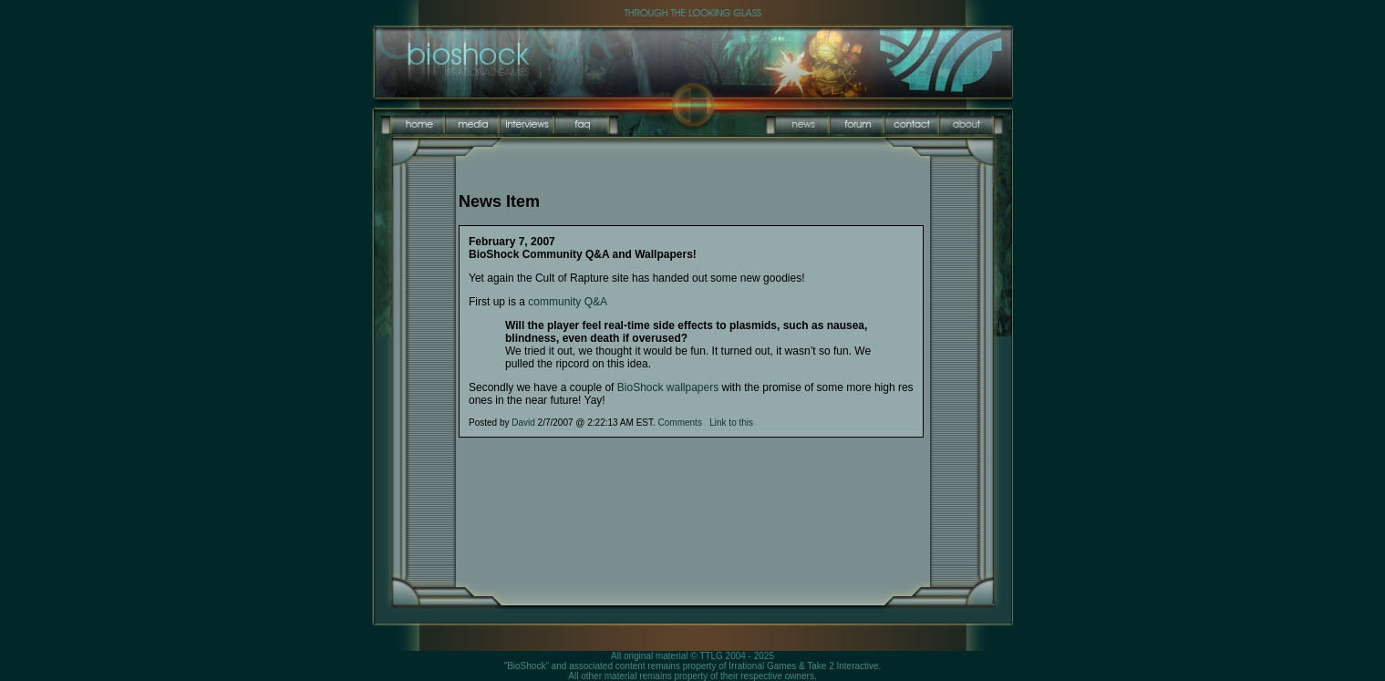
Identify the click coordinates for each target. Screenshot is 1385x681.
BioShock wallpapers (667, 387)
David (523, 423)
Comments (680, 423)
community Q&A (567, 301)
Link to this (731, 423)
